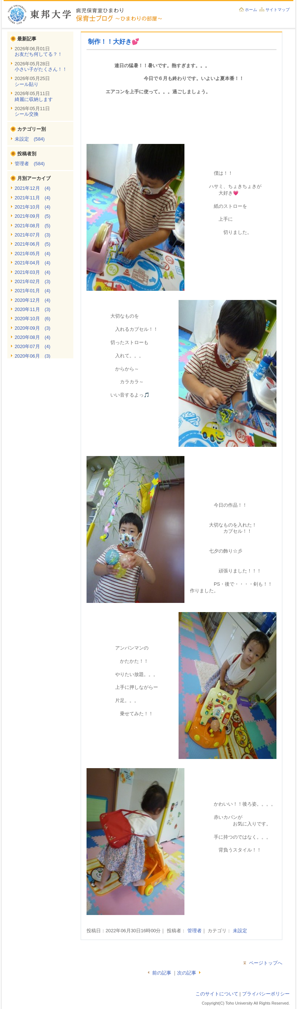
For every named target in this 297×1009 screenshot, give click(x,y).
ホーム (251, 9)
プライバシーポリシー (266, 994)
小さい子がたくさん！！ (41, 69)
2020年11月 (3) (32, 309)
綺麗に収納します (34, 99)
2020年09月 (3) (32, 328)
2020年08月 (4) (32, 337)
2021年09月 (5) (32, 216)
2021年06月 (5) (32, 244)
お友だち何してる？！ (38, 54)
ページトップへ (265, 963)
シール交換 (26, 114)
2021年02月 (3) (32, 281)
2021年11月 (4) (32, 197)
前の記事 (161, 973)
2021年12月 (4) (32, 188)
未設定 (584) (30, 139)
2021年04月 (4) (32, 262)
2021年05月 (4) (32, 253)
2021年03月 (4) (32, 272)
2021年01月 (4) (32, 290)
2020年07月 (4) (32, 346)
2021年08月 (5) (32, 225)
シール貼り (26, 84)
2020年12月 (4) (32, 300)
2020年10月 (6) (32, 318)
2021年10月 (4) (32, 207)
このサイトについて (216, 994)
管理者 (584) (30, 163)
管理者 (194, 930)
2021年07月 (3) (32, 235)
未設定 (240, 930)
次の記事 (186, 973)
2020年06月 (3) (32, 356)
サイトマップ (277, 9)
